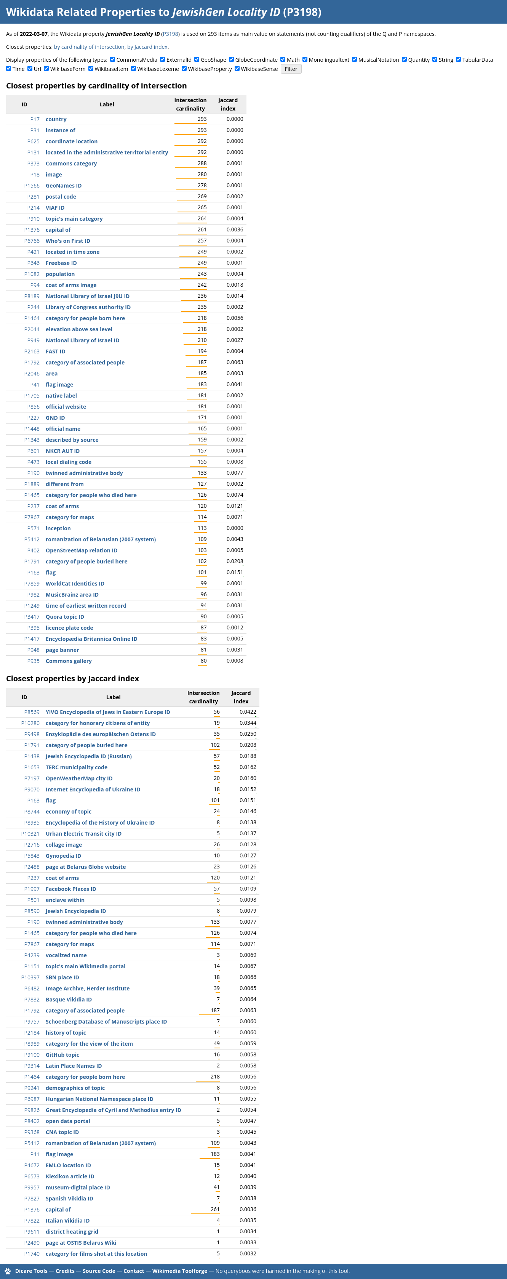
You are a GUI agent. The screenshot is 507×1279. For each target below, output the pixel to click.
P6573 (32, 1176)
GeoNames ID (64, 185)
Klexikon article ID (70, 1176)
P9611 (32, 1231)
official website (66, 406)
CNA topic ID (62, 1132)
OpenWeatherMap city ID (79, 778)
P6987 (32, 1098)
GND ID (55, 417)
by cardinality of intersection (89, 46)
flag (51, 572)
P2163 (32, 351)
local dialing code (68, 461)
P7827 (32, 1198)
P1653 (32, 767)
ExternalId (179, 59)
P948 (33, 649)
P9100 (32, 1054)
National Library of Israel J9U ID (88, 296)
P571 (33, 528)
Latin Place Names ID (74, 1065)
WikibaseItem (111, 68)
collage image (64, 844)
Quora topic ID (65, 616)
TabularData (477, 59)
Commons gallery (69, 660)
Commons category (71, 163)
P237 (33, 506)
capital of (58, 229)
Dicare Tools (31, 1270)
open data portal (68, 1121)
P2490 (32, 1242)
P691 (33, 450)
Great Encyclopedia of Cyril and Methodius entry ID (113, 1110)
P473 (33, 461)
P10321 (30, 833)
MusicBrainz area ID (72, 594)
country (56, 119)
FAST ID (56, 351)
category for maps (70, 517)
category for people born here (85, 318)
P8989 (32, 1043)
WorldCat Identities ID (75, 583)
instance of (60, 130)
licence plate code (69, 627)
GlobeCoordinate (256, 59)
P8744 (32, 811)
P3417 (32, 616)
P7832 (32, 999)
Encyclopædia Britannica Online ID (92, 638)
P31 (35, 130)
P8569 (32, 712)
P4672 (32, 1165)
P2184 (32, 1032)
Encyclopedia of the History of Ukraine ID (100, 822)
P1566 (32, 185)
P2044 (32, 329)
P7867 (32, 517)
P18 (35, 174)
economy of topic (68, 811)
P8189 (32, 296)
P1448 (32, 428)
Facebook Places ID (71, 888)
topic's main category (74, 218)
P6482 (32, 988)
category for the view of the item (89, 1043)
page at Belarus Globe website (86, 866)
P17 (35, 119)
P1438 (32, 756)
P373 (33, 163)
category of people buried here (87, 561)
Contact (133, 1270)
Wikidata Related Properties (80, 12)
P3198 (170, 33)
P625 (33, 141)
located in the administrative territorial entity (107, 152)
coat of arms (62, 506)
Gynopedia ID (63, 855)
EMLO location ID (68, 1165)
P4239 (32, 955)
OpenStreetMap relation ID (82, 550)
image (54, 174)
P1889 (32, 484)
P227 (33, 417)
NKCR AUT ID (63, 450)
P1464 (32, 318)
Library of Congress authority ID (88, 307)
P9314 (32, 1065)
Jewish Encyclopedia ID (76, 911)
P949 (33, 340)
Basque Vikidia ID (69, 999)
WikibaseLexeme (158, 68)
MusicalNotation (378, 59)
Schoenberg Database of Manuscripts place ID (106, 1021)
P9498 (32, 734)
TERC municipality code (76, 767)
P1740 (32, 1253)
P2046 (32, 373)
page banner (62, 649)
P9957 (32, 1187)
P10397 (30, 977)
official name (63, 428)
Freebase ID (61, 262)
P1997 (32, 888)
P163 (33, 572)
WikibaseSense (259, 68)
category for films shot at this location (96, 1253)
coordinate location (72, 141)
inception (58, 528)
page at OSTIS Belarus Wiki (81, 1242)
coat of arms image (71, 285)
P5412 (32, 539)
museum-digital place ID (78, 1187)
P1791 (32, 561)
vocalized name (66, 955)
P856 (33, 406)
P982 (33, 594)
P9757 (32, 1021)
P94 (35, 285)
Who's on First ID (68, 240)
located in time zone (73, 251)
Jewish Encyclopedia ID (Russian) (89, 756)
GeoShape (213, 59)
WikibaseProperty (210, 68)
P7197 (32, 778)
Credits (65, 1270)
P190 (33, 473)
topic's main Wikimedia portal (85, 966)
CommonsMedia (137, 59)
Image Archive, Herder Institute (88, 988)
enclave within (65, 899)
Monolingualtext (329, 59)
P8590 (32, 911)
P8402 (32, 1121)
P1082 (32, 274)
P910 (33, 218)
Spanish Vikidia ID (69, 1198)
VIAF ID (55, 207)
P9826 (32, 1110)
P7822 (32, 1220)
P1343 (32, 439)
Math (293, 59)
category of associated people (85, 362)
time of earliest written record (86, 605)
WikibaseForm (68, 68)
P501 (33, 899)
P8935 (32, 822)
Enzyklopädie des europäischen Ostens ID (101, 734)
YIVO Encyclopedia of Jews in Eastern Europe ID (108, 712)
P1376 (32, 229)
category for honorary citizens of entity (98, 723)
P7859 (32, 583)
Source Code (99, 1270)
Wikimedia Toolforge (179, 1270)
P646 (33, 262)
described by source (72, 439)
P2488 (32, 866)
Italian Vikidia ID (68, 1220)
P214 (33, 207)
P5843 (32, 855)
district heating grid (72, 1231)
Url (37, 68)
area (52, 373)
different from (65, 484)
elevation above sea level (79, 329)
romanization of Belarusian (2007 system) (101, 539)
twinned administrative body (84, 473)
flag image (59, 384)
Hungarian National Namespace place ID (100, 1098)
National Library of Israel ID (83, 340)
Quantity (419, 59)
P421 (33, 251)
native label (61, 395)
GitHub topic (62, 1054)
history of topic (66, 1032)
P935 (33, 660)
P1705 (32, 395)
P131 (33, 152)
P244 (33, 307)
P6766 (32, 240)
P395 (33, 627)
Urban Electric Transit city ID (84, 833)
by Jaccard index (147, 46)
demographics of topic (75, 1087)
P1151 (32, 966)
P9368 (32, 1132)
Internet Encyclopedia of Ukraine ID (93, 789)
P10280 (30, 723)
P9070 (32, 789)
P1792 (32, 362)
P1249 (32, 605)
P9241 (32, 1087)
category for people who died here (91, 495)
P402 (33, 550)
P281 (33, 196)
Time (19, 68)
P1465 (32, 495)
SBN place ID (62, 977)
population (60, 274)
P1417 (32, 638)
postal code (61, 196)
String (446, 59)
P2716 (32, 844)
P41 (35, 384)
